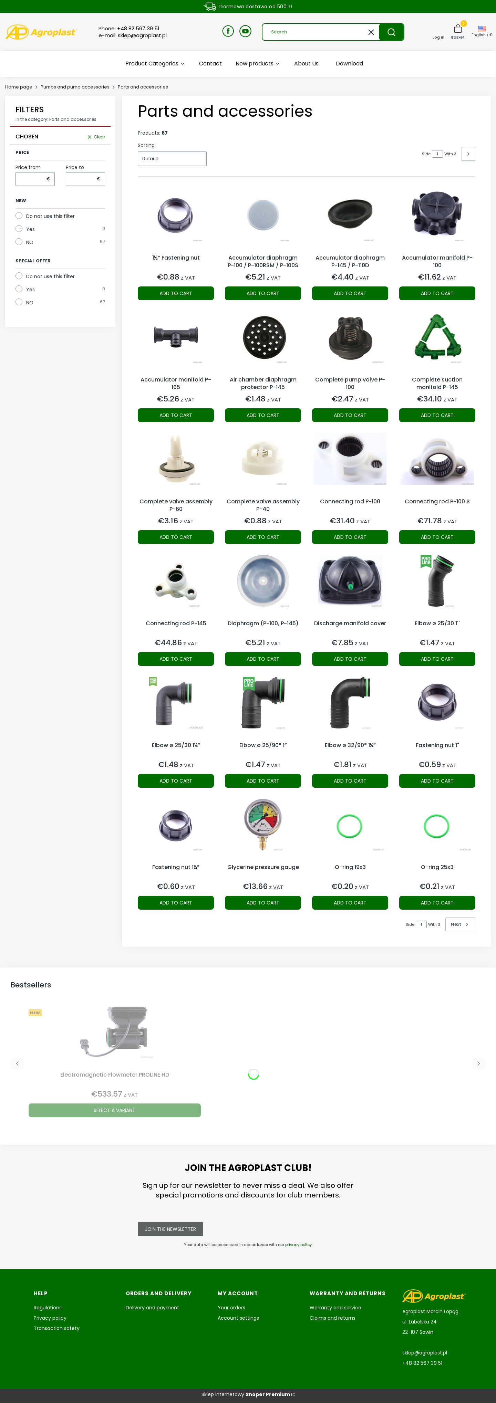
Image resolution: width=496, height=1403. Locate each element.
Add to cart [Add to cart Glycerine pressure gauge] (263, 902)
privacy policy (298, 1244)
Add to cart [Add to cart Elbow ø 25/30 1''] (437, 659)
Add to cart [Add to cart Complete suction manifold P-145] (437, 415)
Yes (30, 229)
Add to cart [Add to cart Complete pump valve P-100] (350, 415)
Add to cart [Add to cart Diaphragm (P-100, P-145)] (263, 659)
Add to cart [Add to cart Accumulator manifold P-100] (437, 293)
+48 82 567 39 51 (422, 1363)
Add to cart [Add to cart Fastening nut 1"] (437, 780)
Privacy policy (50, 1318)
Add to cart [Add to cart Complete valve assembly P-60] (175, 537)
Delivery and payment (152, 1307)
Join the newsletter (170, 1229)
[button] (391, 32)
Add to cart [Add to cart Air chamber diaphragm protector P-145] (263, 415)
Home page (18, 87)
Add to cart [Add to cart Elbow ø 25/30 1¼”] (175, 780)
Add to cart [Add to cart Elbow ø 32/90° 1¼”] (350, 780)
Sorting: (147, 145)
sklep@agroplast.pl (424, 1352)
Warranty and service (335, 1307)
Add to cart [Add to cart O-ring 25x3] (437, 902)
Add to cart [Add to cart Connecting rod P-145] (175, 659)
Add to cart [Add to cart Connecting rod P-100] (350, 537)
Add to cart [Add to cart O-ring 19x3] (350, 902)
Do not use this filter (50, 216)
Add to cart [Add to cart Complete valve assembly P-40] (263, 537)
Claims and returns (332, 1318)
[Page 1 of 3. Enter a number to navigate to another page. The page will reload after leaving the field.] (437, 154)
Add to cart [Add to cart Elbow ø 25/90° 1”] (263, 780)
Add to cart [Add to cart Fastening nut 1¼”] (175, 902)
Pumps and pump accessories (75, 87)
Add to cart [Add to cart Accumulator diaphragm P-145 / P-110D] (350, 293)
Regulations (48, 1307)
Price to (75, 167)
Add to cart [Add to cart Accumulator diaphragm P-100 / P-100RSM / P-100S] (263, 293)
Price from (28, 167)
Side (426, 154)
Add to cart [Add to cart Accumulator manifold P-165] (175, 415)
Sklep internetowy (246, 1394)
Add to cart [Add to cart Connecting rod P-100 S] (437, 537)
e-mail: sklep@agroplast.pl (133, 35)
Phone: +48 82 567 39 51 (129, 28)
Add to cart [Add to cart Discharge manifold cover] (350, 659)
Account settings (238, 1318)
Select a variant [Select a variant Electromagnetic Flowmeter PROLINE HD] (114, 1110)
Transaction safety (57, 1328)
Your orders (231, 1307)
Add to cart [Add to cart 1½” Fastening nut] (175, 293)
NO (29, 242)
